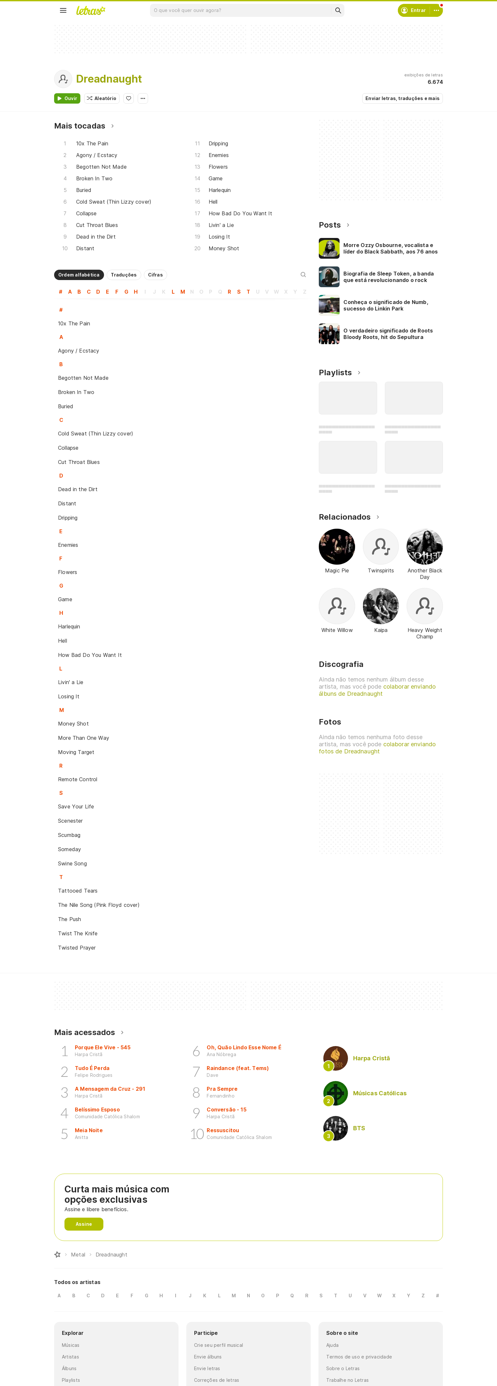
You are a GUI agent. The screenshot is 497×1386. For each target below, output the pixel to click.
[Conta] (436, 10)
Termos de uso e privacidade (359, 1356)
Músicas (71, 1345)
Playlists (71, 1380)
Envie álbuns (208, 1356)
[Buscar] (337, 10)
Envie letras (207, 1368)
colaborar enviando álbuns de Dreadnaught (377, 690)
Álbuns (69, 1368)
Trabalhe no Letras (347, 1380)
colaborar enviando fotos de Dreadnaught (377, 748)
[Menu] (63, 10)
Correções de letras (216, 1380)
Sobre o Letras (343, 1368)
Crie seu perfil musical (218, 1345)
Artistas (70, 1356)
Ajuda (332, 1345)
